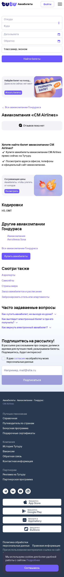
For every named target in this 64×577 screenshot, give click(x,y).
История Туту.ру (12, 446)
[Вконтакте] (13, 490)
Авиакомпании (24, 400)
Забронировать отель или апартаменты (25, 297)
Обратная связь (12, 456)
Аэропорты (8, 275)
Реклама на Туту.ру (14, 474)
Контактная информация (18, 461)
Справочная (10, 418)
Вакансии (9, 451)
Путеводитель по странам (18, 423)
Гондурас (39, 400)
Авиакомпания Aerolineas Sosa (16, 237)
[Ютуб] (20, 490)
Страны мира (10, 286)
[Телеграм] (5, 490)
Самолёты (8, 280)
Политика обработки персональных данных (16, 544)
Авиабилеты (9, 400)
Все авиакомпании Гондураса (20, 248)
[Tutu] (9, 4)
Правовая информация (46, 545)
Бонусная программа (15, 428)
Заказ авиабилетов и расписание (22, 291)
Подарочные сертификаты (19, 433)
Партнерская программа (18, 479)
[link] (13, 93)
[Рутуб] (28, 490)
